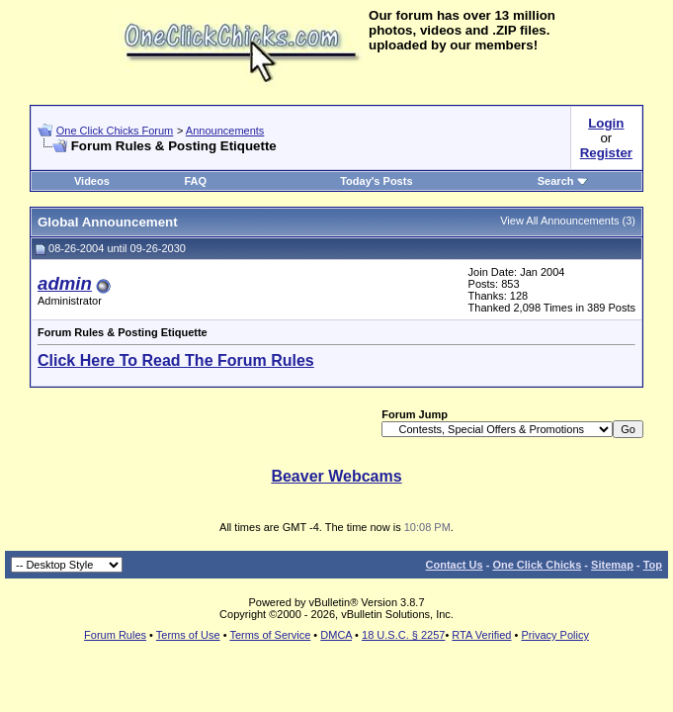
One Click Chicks (536, 565)
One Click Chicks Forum (115, 130)
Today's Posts (376, 181)
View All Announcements (559, 220)
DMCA (336, 635)
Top (652, 565)
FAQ (195, 181)
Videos (92, 181)
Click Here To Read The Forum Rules (176, 360)
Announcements (225, 130)
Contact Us (454, 565)
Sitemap (612, 565)
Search (563, 181)
